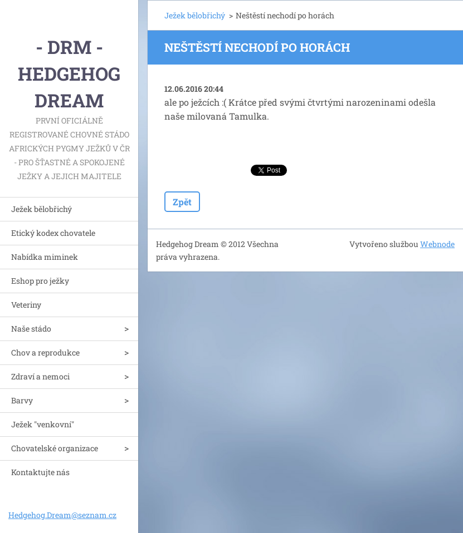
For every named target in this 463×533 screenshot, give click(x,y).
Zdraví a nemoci (40, 376)
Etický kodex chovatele (53, 233)
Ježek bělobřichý (41, 209)
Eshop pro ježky (40, 280)
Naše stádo (31, 328)
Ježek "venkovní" (42, 424)
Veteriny (26, 304)
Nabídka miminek (44, 256)
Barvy (22, 400)
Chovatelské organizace (54, 448)
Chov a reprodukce (45, 352)
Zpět (182, 202)
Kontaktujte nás (40, 472)
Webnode (437, 244)
